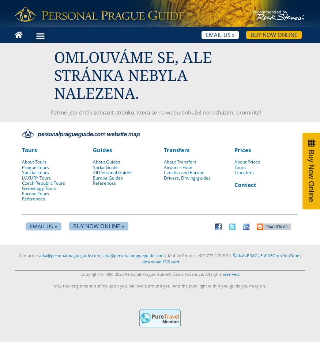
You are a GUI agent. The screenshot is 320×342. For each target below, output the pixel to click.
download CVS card (160, 261)
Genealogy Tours (39, 188)
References (33, 199)
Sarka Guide (105, 167)
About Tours (34, 162)
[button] (41, 36)
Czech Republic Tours (43, 183)
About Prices (247, 162)
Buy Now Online (311, 176)
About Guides (106, 162)
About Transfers (180, 162)
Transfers (176, 150)
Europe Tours (35, 194)
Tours (29, 150)
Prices (242, 150)
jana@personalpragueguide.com (132, 255)
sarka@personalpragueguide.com (68, 255)
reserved (231, 274)
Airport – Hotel (178, 167)
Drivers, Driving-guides (187, 178)
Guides (102, 150)
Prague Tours (35, 167)
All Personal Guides (112, 172)
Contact (245, 184)
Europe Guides (108, 178)
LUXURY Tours (36, 178)
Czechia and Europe (184, 172)
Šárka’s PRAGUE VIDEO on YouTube (266, 255)
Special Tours (35, 172)
